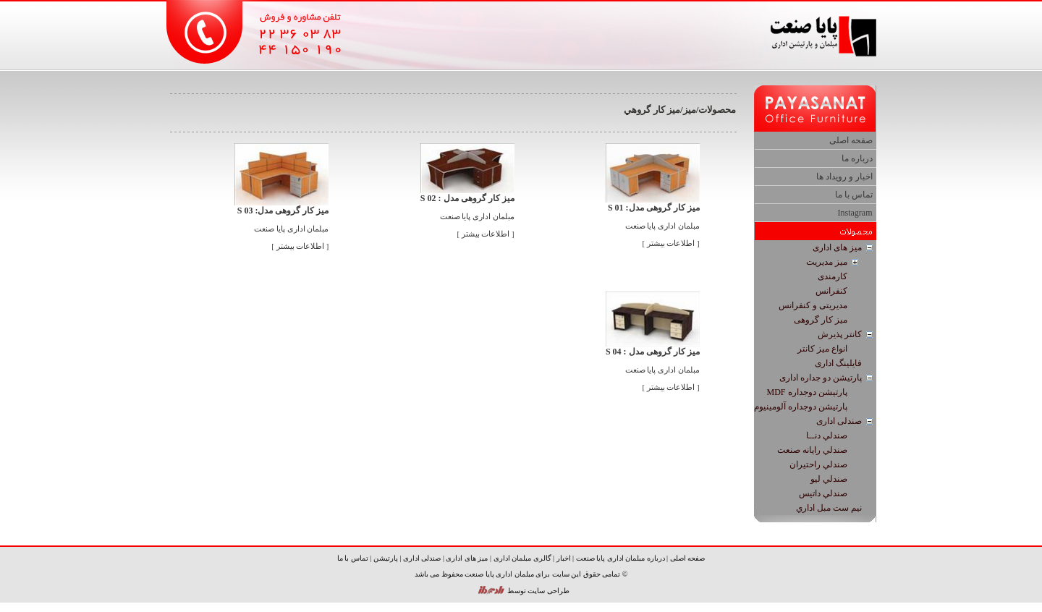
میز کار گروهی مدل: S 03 (283, 210)
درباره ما (857, 158)
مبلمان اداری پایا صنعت (662, 226)
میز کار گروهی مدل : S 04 (653, 352)
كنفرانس (831, 291)
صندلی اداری (839, 421)
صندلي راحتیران (818, 464)
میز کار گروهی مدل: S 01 (654, 208)
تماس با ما (854, 195)
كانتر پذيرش (840, 334)
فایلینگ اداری (838, 363)
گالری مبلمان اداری (522, 558)
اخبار (563, 558)
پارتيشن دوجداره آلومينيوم (800, 406)
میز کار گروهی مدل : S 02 (467, 198)
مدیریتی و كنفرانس (813, 305)
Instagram (855, 213)
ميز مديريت (826, 262)
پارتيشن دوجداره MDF (806, 392)
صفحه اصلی (851, 140)
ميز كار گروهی (820, 320)
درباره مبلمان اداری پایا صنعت (620, 558)
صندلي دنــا (826, 435)
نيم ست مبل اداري (829, 508)
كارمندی (832, 276)
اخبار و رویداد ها (844, 176)
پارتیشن (385, 558)
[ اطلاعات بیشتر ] (671, 243)
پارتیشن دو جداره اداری (820, 378)
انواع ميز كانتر (822, 349)
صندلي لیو (828, 479)
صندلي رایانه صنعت (812, 450)
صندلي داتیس (823, 493)
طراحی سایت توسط (538, 591)
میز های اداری (837, 247)
